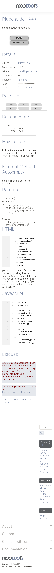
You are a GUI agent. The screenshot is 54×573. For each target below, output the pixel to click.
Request (43, 466)
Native (42, 461)
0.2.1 (36, 105)
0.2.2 (23, 105)
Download (19, 42)
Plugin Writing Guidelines (44, 494)
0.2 (11, 108)
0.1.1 (23, 108)
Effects (43, 450)
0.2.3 (11, 105)
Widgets (43, 472)
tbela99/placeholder (28, 71)
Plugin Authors (43, 517)
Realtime (43, 463)
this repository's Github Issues (17, 392)
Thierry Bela (24, 63)
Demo (19, 38)
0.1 (36, 108)
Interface (22, 79)
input (21, 83)
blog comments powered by (16, 400)
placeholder (29, 83)
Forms (42, 452)
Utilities (43, 469)
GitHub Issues (25, 87)
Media (42, 458)
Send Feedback (44, 500)
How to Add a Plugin (45, 487)
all (42, 445)
